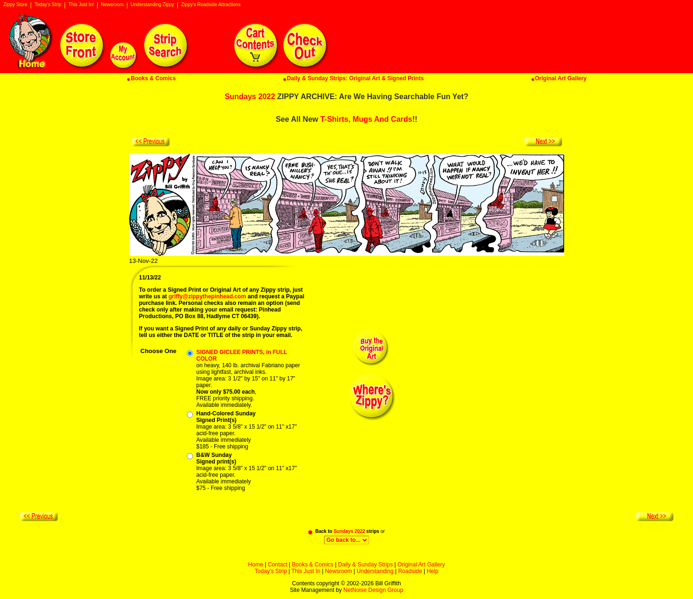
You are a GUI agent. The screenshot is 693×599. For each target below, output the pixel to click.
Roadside (410, 571)
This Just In (306, 571)
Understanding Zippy (152, 4)
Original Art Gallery (421, 564)
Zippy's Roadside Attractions (211, 4)
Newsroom (112, 4)
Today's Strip (47, 4)
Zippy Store (15, 4)
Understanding (375, 571)
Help (432, 571)
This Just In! (81, 4)
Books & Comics (313, 564)
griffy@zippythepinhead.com (207, 296)
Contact (277, 564)
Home (255, 564)
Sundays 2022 (250, 97)
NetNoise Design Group (373, 590)
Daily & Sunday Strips (365, 564)
